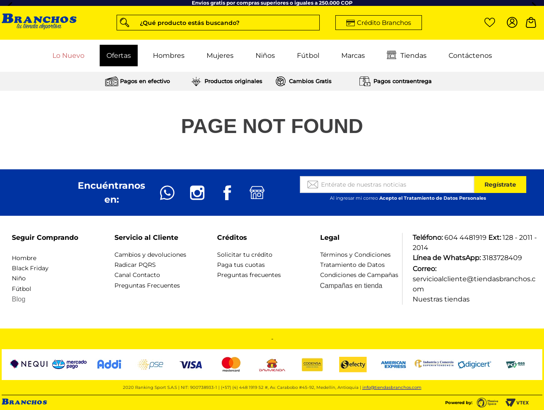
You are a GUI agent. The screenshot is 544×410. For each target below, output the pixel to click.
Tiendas (407, 56)
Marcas (353, 56)
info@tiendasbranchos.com (392, 387)
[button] (218, 22)
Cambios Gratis (310, 81)
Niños (265, 56)
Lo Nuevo (68, 56)
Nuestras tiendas (441, 299)
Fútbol (308, 56)
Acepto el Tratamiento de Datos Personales (432, 198)
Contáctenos (470, 56)
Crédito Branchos (384, 23)
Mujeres (220, 56)
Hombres (169, 56)
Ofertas (118, 56)
